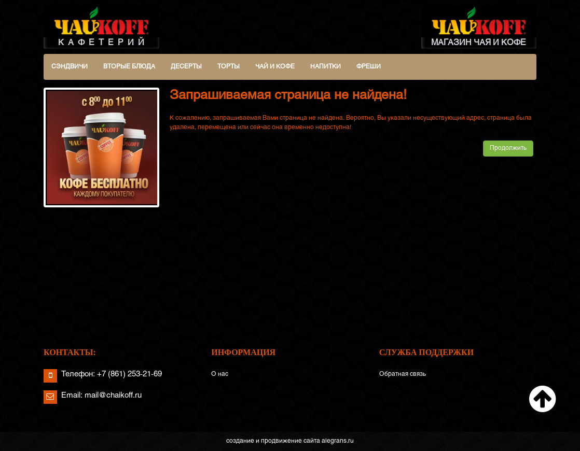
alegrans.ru (338, 441)
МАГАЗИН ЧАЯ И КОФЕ (479, 26)
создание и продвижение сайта (273, 441)
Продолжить (508, 148)
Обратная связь (402, 374)
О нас (219, 374)
